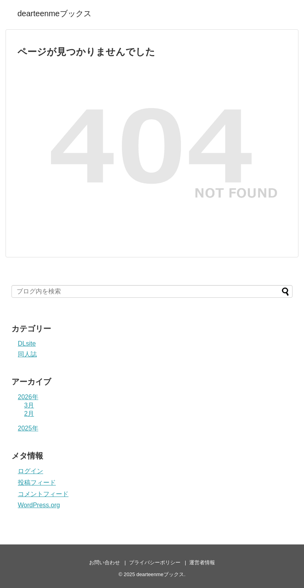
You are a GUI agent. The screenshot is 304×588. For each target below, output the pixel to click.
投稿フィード (37, 482)
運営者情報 (202, 562)
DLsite (27, 343)
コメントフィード (43, 494)
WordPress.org (39, 505)
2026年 (28, 397)
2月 (29, 413)
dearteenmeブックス (54, 13)
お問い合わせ (104, 562)
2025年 (28, 428)
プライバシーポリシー (154, 562)
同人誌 (27, 354)
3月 (29, 405)
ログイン (30, 471)
